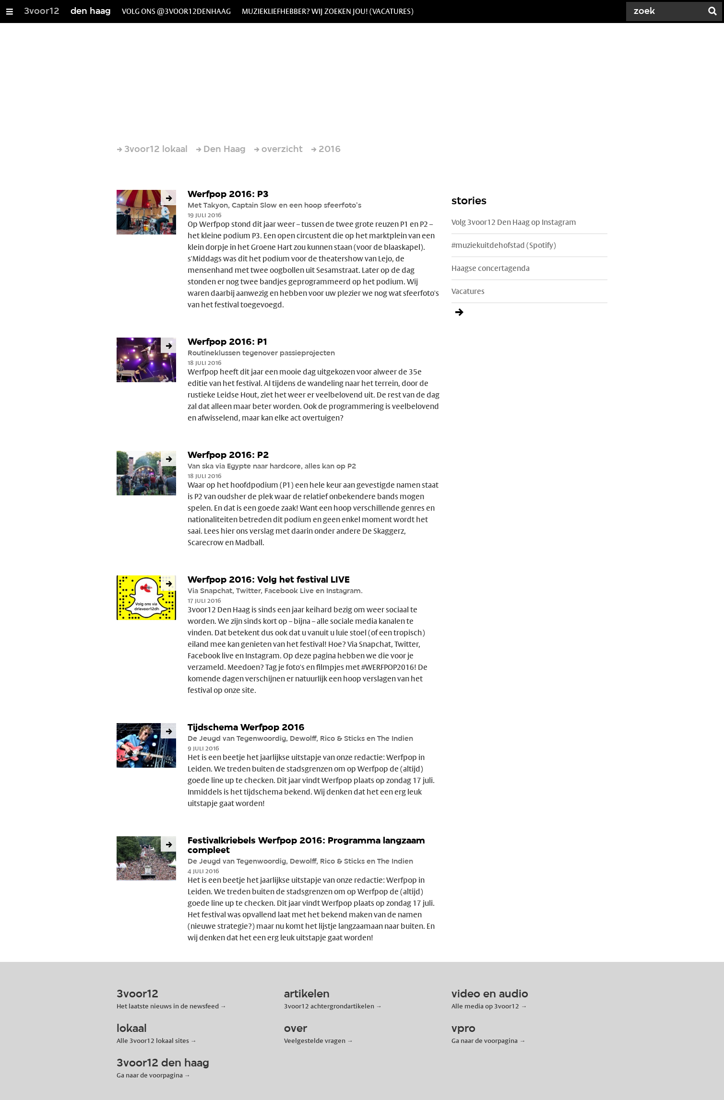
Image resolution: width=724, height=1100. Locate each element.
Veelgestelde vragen (314, 1040)
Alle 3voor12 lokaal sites (153, 1040)
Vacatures (468, 291)
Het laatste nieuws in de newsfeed (168, 1006)
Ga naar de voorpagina (484, 1040)
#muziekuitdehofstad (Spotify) (503, 245)
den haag (91, 11)
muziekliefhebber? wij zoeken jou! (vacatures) (328, 11)
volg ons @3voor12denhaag (176, 11)
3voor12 (41, 11)
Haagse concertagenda (490, 268)
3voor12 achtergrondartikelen (329, 1006)
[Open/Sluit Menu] (9, 11)
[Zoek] (666, 11)
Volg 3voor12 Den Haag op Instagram (513, 222)
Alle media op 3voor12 (485, 1006)
